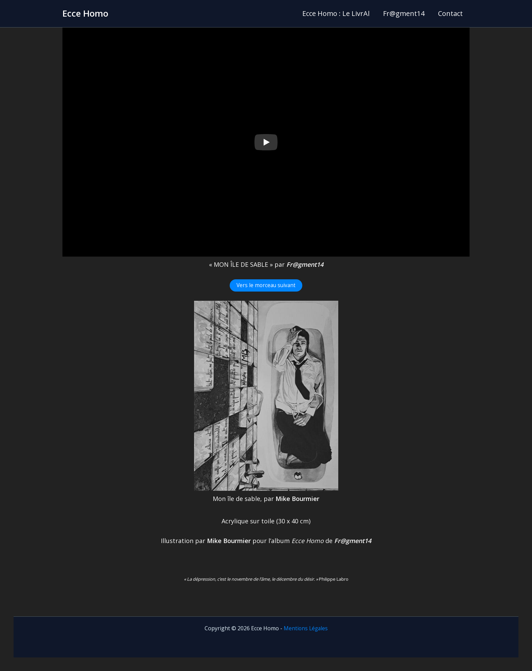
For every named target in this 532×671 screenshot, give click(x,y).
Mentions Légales (305, 628)
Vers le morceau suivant (266, 285)
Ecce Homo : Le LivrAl (335, 13)
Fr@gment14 (403, 13)
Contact (450, 13)
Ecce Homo (85, 13)
